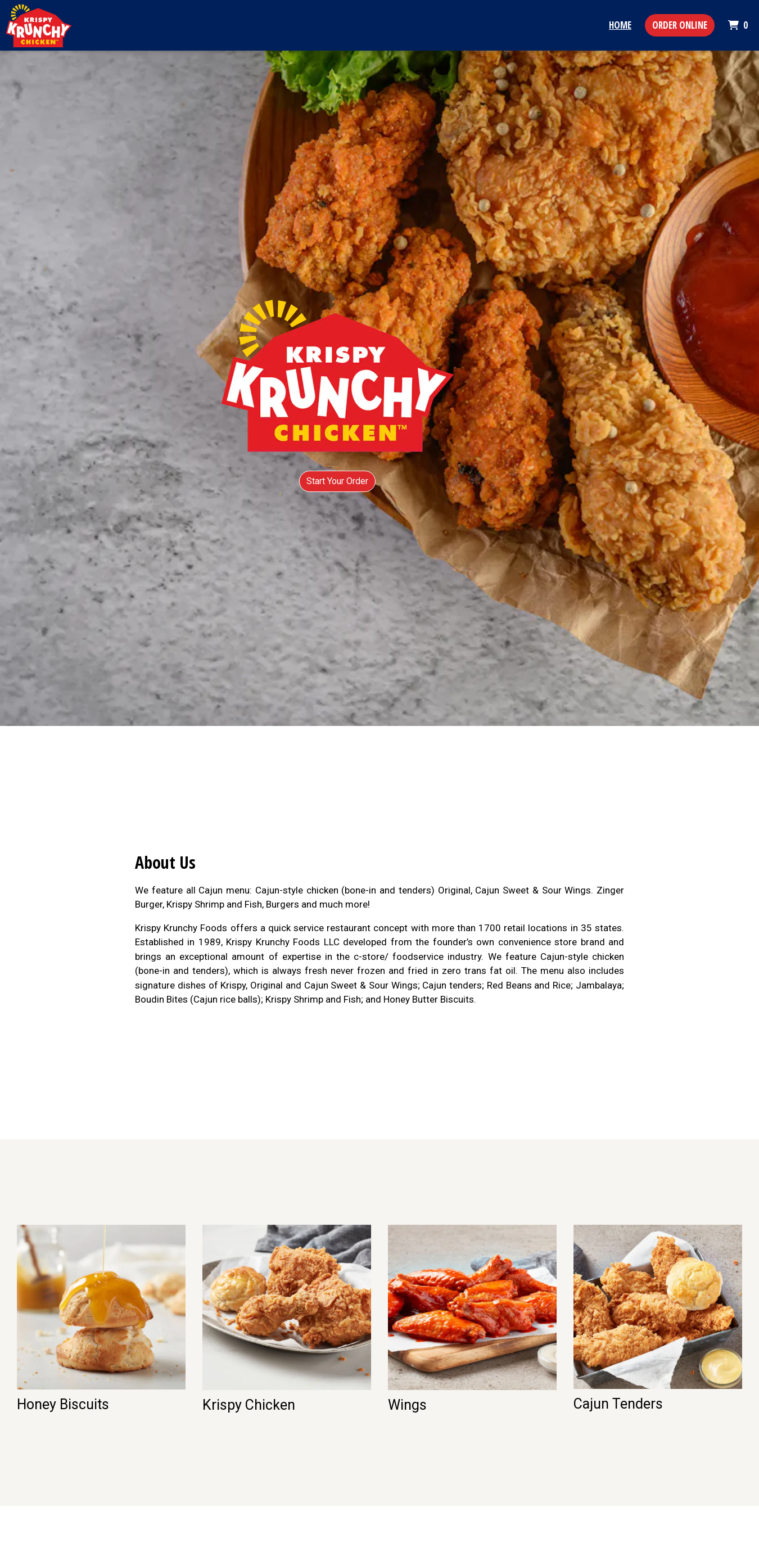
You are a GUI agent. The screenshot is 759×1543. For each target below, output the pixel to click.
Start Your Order (337, 481)
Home (620, 25)
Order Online (679, 25)
